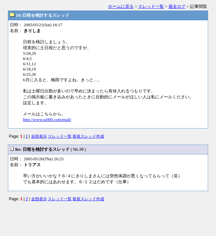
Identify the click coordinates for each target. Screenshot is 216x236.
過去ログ (176, 6)
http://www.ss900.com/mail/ (47, 119)
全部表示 (39, 136)
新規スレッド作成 (88, 136)
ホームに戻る (121, 6)
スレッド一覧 (151, 6)
